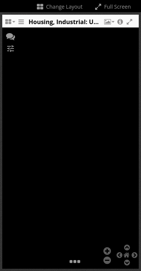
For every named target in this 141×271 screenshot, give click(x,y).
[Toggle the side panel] (21, 23)
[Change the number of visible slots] (9, 23)
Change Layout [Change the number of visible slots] (59, 6)
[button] (108, 23)
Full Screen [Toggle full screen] (112, 6)
